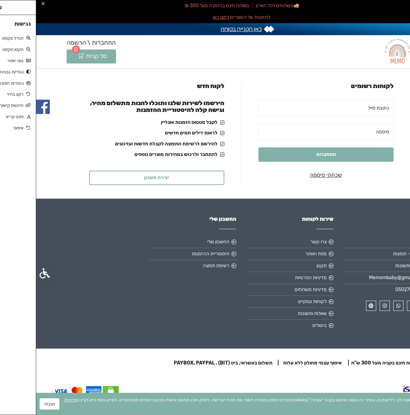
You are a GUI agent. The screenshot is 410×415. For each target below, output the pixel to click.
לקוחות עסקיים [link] (276, 301)
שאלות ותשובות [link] (373, 266)
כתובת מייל (342, 108)
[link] (394, 372)
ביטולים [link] (283, 325)
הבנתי (13, 403)
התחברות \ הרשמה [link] (55, 42)
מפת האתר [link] (280, 254)
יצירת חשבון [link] (120, 178)
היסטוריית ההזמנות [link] (174, 254)
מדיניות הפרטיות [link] (275, 278)
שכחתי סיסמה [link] (290, 175)
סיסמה (346, 132)
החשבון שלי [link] (182, 242)
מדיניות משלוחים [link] (274, 289)
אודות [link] (382, 242)
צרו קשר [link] (282, 242)
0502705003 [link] (373, 289)
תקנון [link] (285, 266)
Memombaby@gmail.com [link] (360, 278)
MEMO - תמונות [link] (372, 254)
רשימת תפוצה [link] (180, 266)
